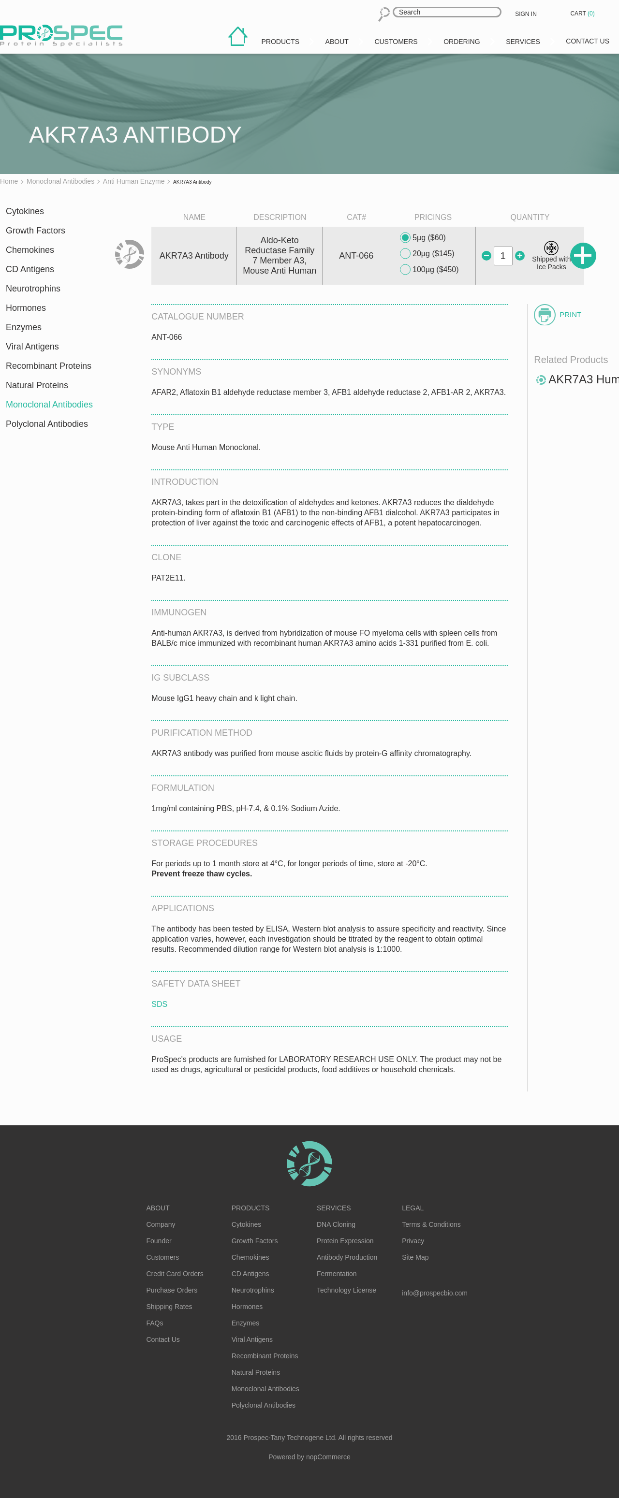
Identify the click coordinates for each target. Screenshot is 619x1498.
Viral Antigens (32, 346)
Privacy (413, 1241)
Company (161, 1224)
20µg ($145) (427, 253)
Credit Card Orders (175, 1274)
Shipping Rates (169, 1306)
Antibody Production (347, 1257)
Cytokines (25, 211)
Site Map (415, 1257)
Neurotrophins (33, 288)
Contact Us (163, 1339)
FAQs (155, 1323)
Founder (159, 1241)
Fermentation (336, 1274)
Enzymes (24, 327)
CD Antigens (30, 269)
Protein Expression (345, 1241)
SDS (159, 1004)
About (158, 1208)
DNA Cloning (336, 1224)
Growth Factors (35, 230)
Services (334, 1208)
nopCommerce (328, 1457)
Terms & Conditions (431, 1224)
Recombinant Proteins (48, 366)
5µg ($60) (423, 238)
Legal (413, 1208)
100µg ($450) (429, 269)
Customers (163, 1257)
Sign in (526, 14)
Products (251, 1208)
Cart (583, 13)
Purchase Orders (172, 1290)
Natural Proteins (37, 385)
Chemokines (30, 250)
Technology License (346, 1290)
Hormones (26, 308)
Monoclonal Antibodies (49, 404)
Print (570, 314)
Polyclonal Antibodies (47, 424)
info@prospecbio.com (435, 1293)
